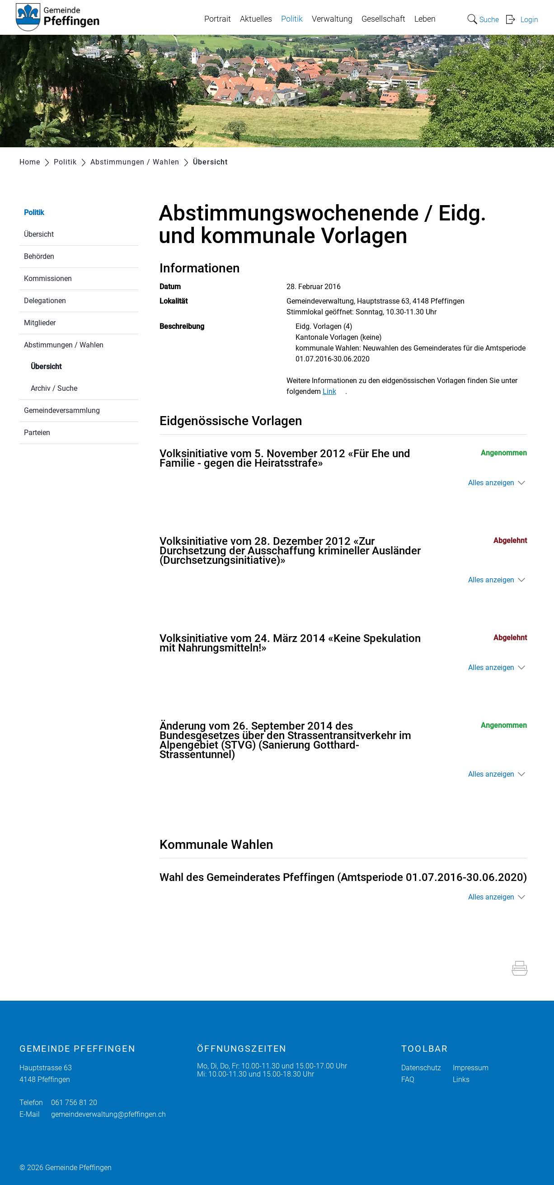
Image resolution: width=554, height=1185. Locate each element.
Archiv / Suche (54, 388)
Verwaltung (332, 18)
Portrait (217, 18)
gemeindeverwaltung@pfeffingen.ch (108, 1114)
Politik (292, 18)
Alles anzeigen (491, 482)
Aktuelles (256, 18)
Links (461, 1079)
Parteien (37, 432)
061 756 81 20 (74, 1102)
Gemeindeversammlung (62, 410)
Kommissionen (48, 278)
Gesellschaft (383, 18)
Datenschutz (421, 1067)
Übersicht (39, 234)
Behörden (39, 256)
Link (334, 391)
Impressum (470, 1067)
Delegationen (45, 300)
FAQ (407, 1079)
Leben (425, 18)
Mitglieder (40, 322)
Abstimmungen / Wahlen (63, 345)
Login (529, 19)
